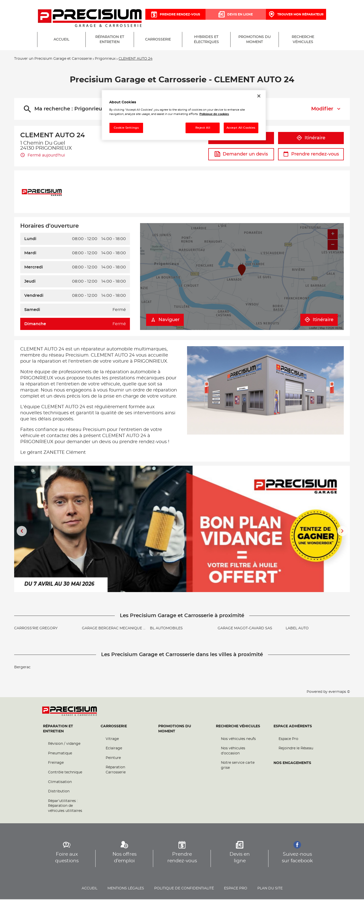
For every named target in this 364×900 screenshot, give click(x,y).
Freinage (56, 764)
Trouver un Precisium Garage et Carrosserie (53, 60)
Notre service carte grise (238, 766)
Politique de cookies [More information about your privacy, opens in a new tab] (214, 114)
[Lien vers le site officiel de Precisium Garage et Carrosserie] (90, 18)
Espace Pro (288, 739)
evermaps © (339, 692)
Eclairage (114, 749)
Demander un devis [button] (241, 155)
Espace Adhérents (293, 727)
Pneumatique (60, 754)
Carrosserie (114, 727)
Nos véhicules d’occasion (233, 752)
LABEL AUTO (297, 629)
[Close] (258, 96)
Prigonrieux (105, 60)
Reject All (202, 127)
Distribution (59, 792)
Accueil (89, 889)
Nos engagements (292, 764)
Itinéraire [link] (319, 320)
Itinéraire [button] (311, 139)
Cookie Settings (126, 127)
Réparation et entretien (58, 729)
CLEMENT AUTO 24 (135, 60)
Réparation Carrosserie (116, 771)
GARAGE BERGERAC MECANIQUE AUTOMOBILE (125, 629)
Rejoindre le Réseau (296, 749)
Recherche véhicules (238, 727)
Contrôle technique (65, 773)
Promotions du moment (174, 729)
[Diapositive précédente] (22, 532)
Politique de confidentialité (184, 889)
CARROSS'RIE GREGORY (36, 629)
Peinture (113, 758)
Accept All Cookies (241, 127)
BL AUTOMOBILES (166, 629)
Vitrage (112, 739)
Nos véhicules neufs (238, 739)
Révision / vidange (64, 745)
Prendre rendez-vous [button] (311, 155)
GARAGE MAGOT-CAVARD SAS (245, 629)
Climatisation (60, 783)
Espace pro (235, 889)
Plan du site (270, 889)
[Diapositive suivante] (342, 532)
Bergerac (22, 668)
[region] (184, 115)
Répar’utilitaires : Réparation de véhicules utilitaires (65, 806)
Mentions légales (125, 889)
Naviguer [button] (164, 320)
